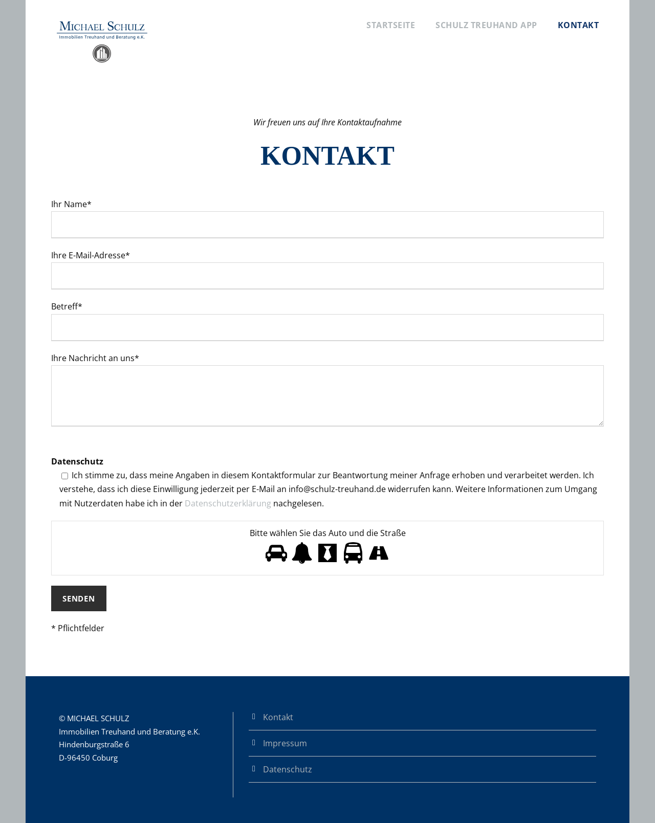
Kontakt (578, 25)
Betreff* (327, 321)
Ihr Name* (327, 218)
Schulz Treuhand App (486, 25)
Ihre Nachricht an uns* (327, 391)
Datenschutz (287, 769)
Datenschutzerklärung (228, 503)
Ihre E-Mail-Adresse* (327, 270)
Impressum (285, 743)
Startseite (390, 25)
